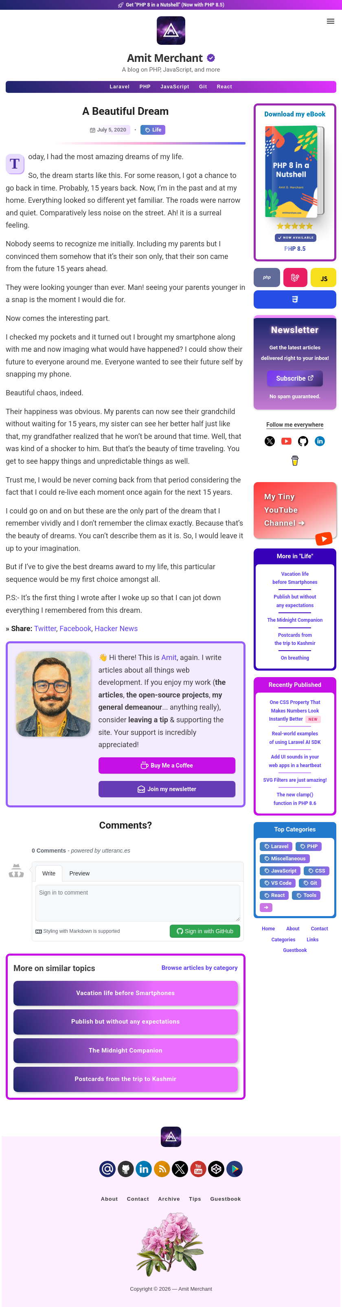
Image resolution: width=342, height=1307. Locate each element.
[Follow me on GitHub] (303, 444)
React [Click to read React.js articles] (224, 87)
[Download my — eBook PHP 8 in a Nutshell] (295, 171)
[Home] (171, 30)
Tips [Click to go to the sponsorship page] (195, 1199)
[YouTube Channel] (286, 444)
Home (268, 929)
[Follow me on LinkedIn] (320, 444)
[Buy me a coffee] (295, 464)
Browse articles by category (200, 967)
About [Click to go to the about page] (109, 1199)
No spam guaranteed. (295, 396)
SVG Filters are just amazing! (295, 780)
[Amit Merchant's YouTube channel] (295, 510)
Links (312, 940)
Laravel (276, 846)
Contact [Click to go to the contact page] (138, 1199)
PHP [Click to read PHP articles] (145, 87)
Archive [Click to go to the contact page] (169, 1199)
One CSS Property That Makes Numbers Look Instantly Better (294, 711)
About (292, 929)
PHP (309, 846)
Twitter (45, 628)
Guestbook (295, 950)
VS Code (278, 883)
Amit (169, 657)
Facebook (75, 628)
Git (310, 883)
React (274, 895)
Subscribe (295, 378)
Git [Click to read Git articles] (203, 87)
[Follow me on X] (270, 444)
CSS (316, 871)
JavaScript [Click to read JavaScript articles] (174, 87)
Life (153, 130)
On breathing (295, 658)
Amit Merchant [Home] (165, 57)
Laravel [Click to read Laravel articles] (120, 87)
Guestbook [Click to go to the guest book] (225, 1199)
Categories (284, 940)
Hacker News (116, 628)
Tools (306, 895)
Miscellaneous (285, 858)
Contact (319, 929)
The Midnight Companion (294, 620)
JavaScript (280, 871)
